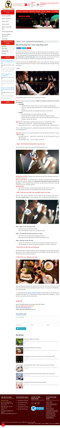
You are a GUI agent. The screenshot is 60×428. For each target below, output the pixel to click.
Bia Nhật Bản (5, 51)
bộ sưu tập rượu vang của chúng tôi (32, 292)
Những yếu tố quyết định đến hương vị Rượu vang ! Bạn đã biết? (7, 89)
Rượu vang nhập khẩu (51, 404)
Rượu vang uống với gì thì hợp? (32, 347)
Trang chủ (19, 11)
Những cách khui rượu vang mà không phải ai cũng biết (39, 373)
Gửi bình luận (21, 328)
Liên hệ (48, 11)
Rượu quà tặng (50, 408)
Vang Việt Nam (50, 417)
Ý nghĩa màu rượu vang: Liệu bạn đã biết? (35, 382)
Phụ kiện (38, 11)
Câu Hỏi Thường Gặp (21, 409)
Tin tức (43, 11)
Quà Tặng (25, 11)
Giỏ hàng (55, 11)
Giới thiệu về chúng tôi (22, 400)
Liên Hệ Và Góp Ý (21, 404)
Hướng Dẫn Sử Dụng (21, 402)
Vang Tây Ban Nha (51, 413)
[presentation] (17, 21)
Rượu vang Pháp (6, 15)
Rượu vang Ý (5, 21)
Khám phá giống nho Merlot (31, 339)
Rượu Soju (5, 38)
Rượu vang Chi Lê (6, 18)
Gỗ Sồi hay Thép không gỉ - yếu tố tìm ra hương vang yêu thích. (7, 62)
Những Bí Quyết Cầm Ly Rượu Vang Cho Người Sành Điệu (39, 365)
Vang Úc (53, 415)
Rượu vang (31, 11)
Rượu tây (49, 406)
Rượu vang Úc (5, 24)
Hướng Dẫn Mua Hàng (22, 406)
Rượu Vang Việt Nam (7, 31)
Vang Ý (48, 415)
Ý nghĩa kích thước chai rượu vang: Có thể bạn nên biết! (39, 356)
